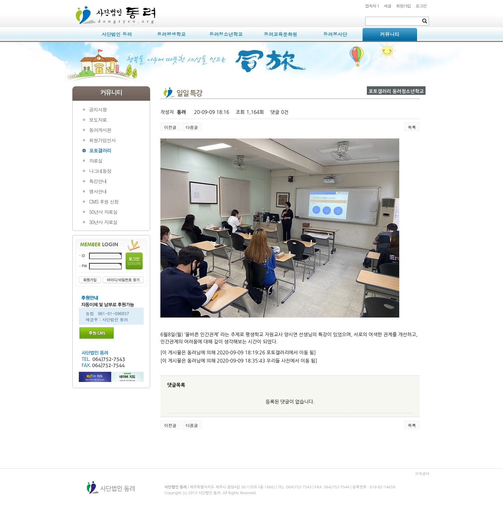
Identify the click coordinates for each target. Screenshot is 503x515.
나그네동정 (100, 170)
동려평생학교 (171, 34)
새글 (387, 6)
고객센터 (422, 473)
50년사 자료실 (103, 211)
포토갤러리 (100, 150)
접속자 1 (372, 6)
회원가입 (403, 6)
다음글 (192, 127)
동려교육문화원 (280, 34)
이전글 (170, 127)
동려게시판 (100, 130)
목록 (412, 127)
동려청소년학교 (226, 34)
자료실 (95, 160)
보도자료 (98, 119)
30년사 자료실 (103, 222)
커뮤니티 (389, 34)
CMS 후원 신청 (104, 201)
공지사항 (98, 109)
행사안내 (98, 191)
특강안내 (98, 181)
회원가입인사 (102, 140)
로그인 (421, 6)
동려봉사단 (335, 34)
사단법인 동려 (117, 34)
